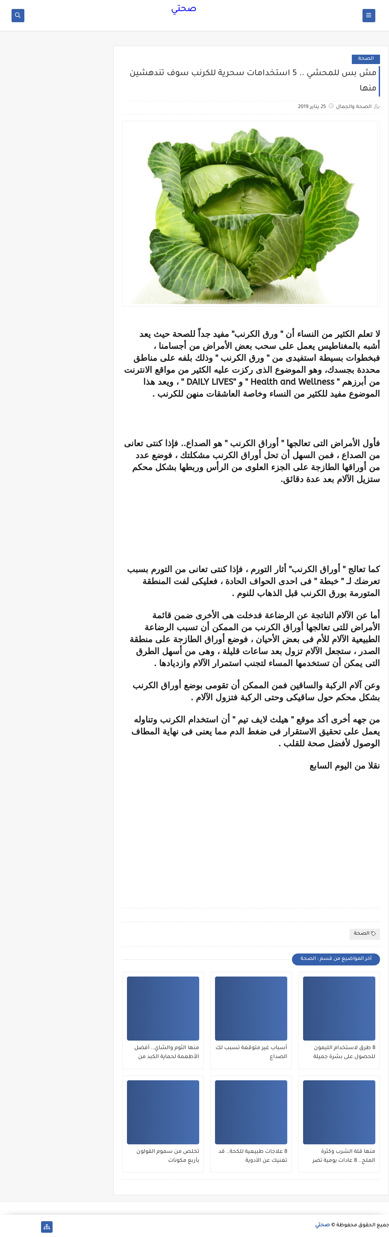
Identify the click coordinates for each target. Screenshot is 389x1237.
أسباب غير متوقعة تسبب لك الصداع (251, 1052)
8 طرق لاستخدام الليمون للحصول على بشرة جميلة (344, 1052)
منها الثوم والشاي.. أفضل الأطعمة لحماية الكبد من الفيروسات (166, 1053)
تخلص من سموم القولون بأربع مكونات (167, 1156)
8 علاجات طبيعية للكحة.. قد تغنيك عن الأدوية (252, 1156)
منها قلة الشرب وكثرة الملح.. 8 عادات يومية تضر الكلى (343, 1156)
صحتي (184, 10)
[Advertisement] (308, 831)
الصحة (366, 59)
